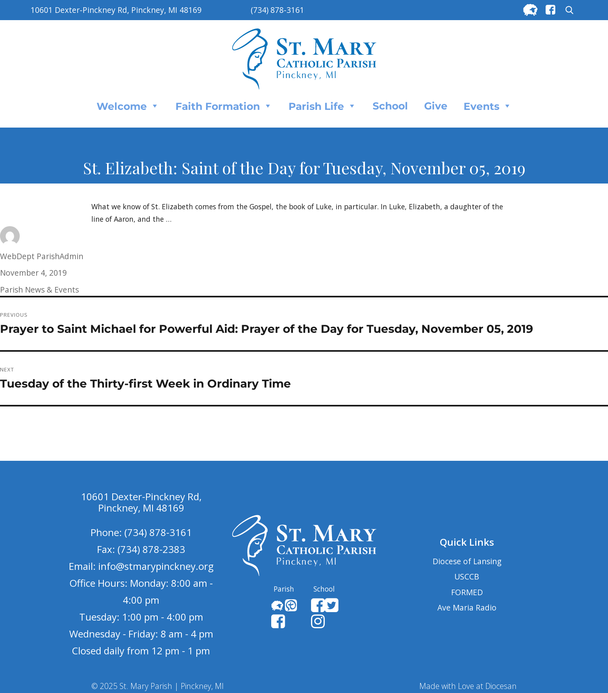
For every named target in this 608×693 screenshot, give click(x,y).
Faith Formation (223, 106)
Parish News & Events (39, 289)
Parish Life (323, 106)
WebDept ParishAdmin (41, 256)
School (390, 106)
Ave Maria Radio (467, 607)
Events (488, 106)
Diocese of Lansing (467, 561)
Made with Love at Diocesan (468, 686)
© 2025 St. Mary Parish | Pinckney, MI (157, 686)
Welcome (128, 106)
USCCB (466, 576)
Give (435, 106)
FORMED (467, 592)
